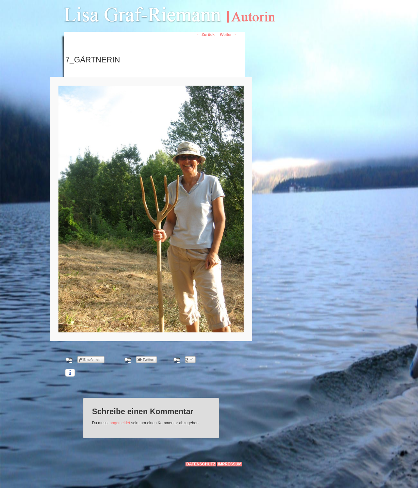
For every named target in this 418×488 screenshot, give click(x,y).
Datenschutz (200, 464)
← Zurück (206, 34)
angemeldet (120, 423)
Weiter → (228, 34)
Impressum (230, 464)
